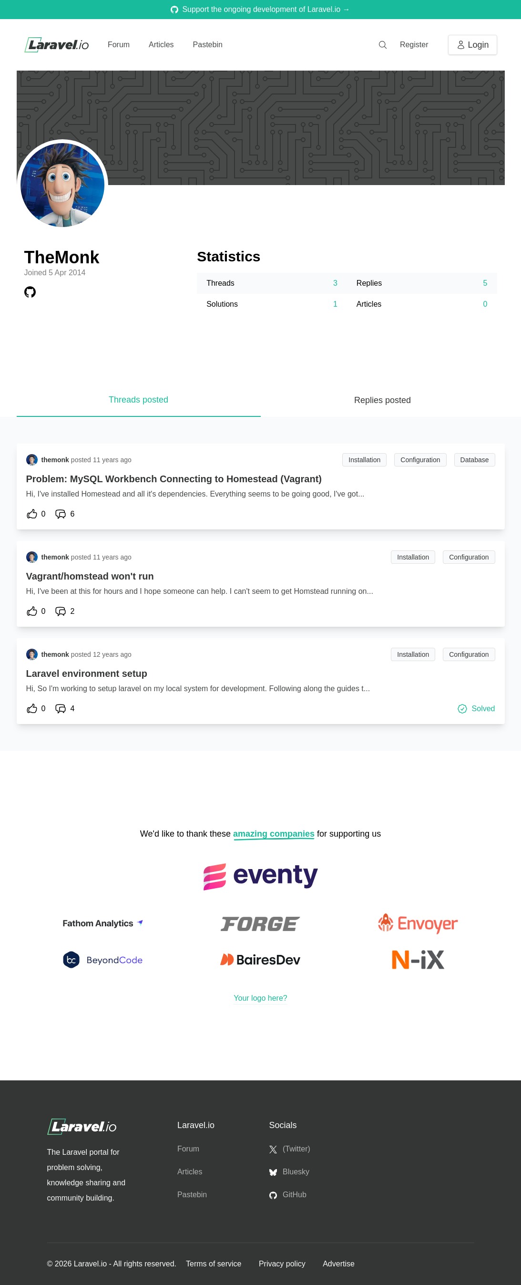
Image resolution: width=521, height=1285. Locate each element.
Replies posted (382, 400)
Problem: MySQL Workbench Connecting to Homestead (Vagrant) (174, 479)
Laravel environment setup (87, 673)
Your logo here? (260, 998)
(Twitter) (289, 1149)
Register (414, 45)
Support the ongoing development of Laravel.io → (260, 9)
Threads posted (138, 399)
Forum (119, 45)
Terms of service (215, 1264)
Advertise (339, 1264)
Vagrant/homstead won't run (90, 576)
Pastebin (208, 45)
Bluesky (289, 1172)
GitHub (287, 1195)
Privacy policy (283, 1264)
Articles (161, 45)
